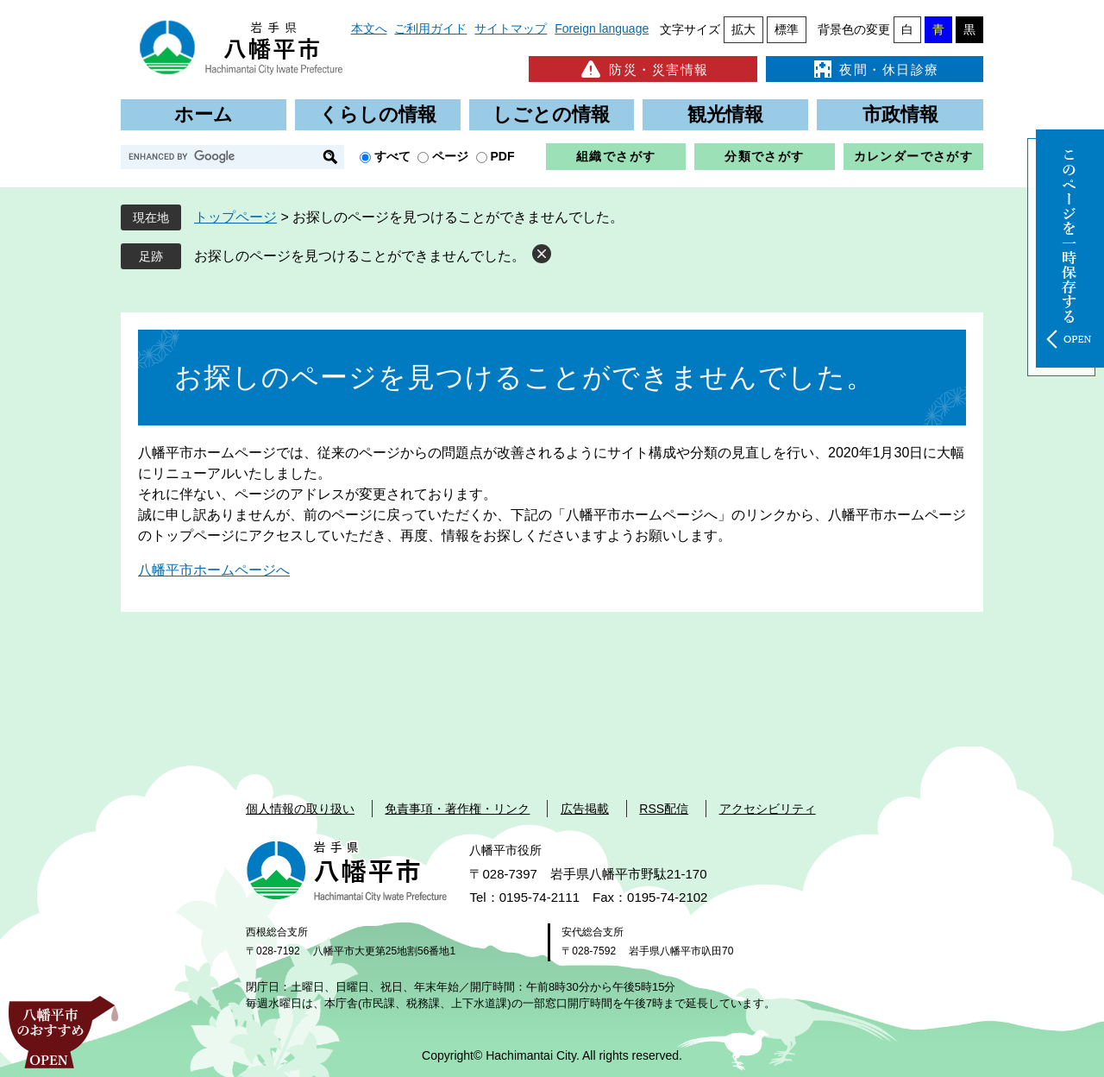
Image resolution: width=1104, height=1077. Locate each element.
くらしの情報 (377, 114)
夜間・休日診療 (874, 69)
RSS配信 (663, 809)
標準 (787, 29)
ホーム (203, 114)
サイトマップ (510, 28)
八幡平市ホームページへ (214, 570)
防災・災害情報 (643, 69)
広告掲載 (585, 809)
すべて (392, 156)
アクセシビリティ (767, 809)
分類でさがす (764, 156)
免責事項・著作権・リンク (457, 809)
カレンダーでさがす (914, 156)
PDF (503, 156)
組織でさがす (616, 156)
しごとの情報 (551, 114)
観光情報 (725, 114)
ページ (450, 156)
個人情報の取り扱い (300, 809)
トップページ (235, 217)
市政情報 (900, 114)
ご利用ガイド (430, 28)
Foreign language (602, 28)
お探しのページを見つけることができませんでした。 (359, 256)
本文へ (369, 28)
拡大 (743, 29)
